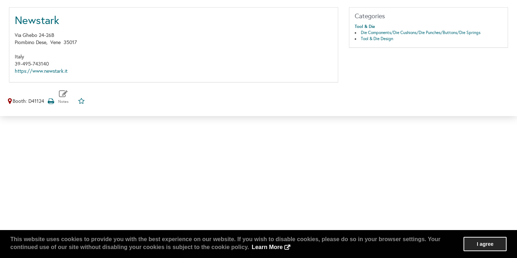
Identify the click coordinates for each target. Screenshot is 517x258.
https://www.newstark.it (41, 71)
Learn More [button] (267, 247)
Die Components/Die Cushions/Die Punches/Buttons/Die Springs (420, 32)
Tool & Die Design (377, 38)
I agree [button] (485, 244)
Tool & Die (365, 26)
